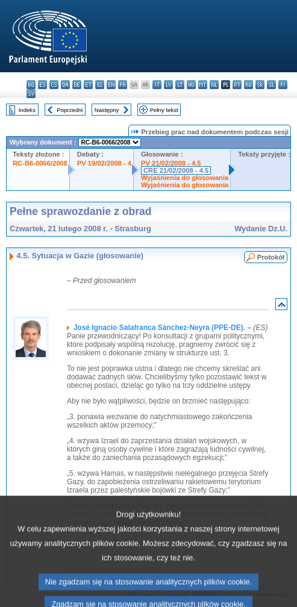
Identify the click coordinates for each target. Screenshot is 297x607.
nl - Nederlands (214, 84)
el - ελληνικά (99, 84)
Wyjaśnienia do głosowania (184, 177)
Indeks (27, 110)
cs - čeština (53, 84)
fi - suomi (282, 84)
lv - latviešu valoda (168, 84)
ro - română (248, 84)
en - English (111, 84)
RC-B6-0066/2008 (40, 163)
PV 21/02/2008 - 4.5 (171, 163)
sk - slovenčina (259, 84)
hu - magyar (191, 84)
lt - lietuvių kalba (179, 84)
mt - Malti (202, 84)
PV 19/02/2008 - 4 (104, 163)
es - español (42, 84)
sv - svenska (31, 93)
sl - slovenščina (271, 84)
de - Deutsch (76, 84)
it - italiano (156, 84)
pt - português (237, 84)
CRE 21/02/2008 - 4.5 (175, 170)
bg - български (31, 84)
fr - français (122, 84)
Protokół (270, 257)
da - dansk (65, 84)
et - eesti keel (88, 84)
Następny (107, 110)
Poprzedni (70, 110)
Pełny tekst (164, 110)
